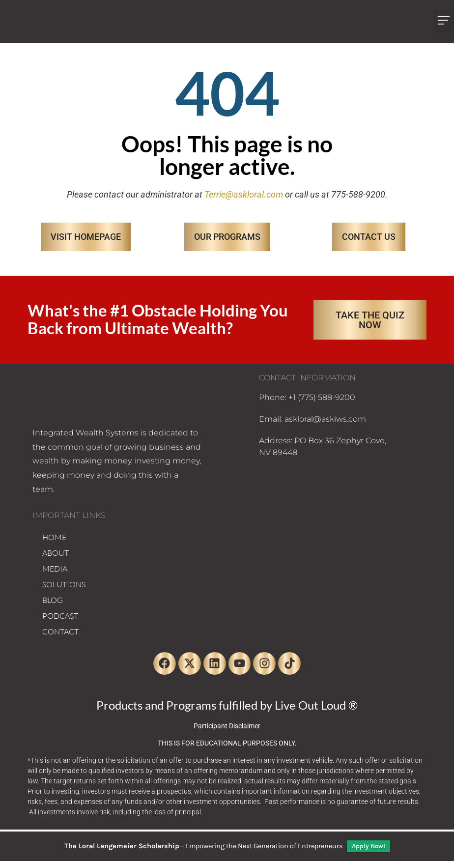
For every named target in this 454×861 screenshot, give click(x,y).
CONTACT (60, 631)
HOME (54, 537)
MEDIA (54, 569)
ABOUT (55, 553)
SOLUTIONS (63, 584)
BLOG (52, 600)
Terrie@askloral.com (243, 194)
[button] (443, 21)
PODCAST (60, 616)
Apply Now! (368, 846)
